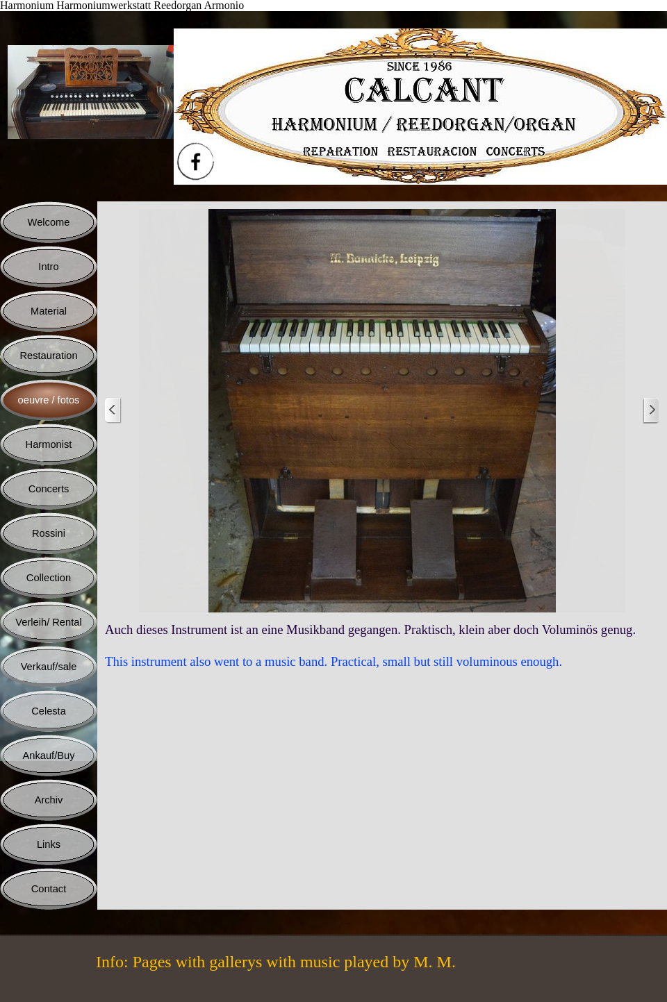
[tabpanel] (382, 646)
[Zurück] (113, 411)
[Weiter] (651, 411)
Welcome (49, 222)
